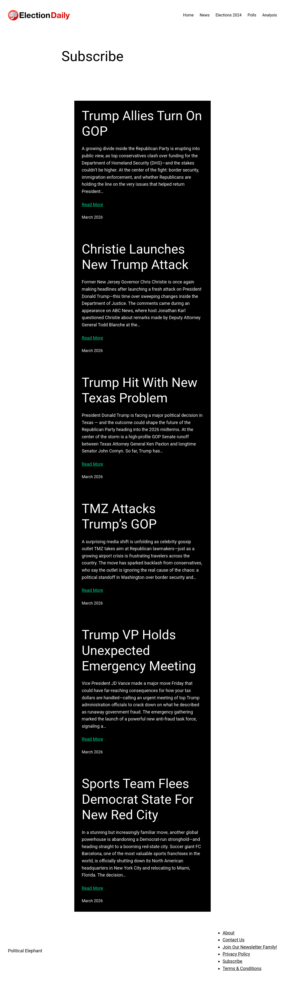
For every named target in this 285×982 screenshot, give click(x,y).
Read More (92, 204)
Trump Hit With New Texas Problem (139, 390)
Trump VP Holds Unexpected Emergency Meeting (139, 650)
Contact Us (234, 939)
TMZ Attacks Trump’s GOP (119, 516)
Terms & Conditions (242, 968)
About (229, 932)
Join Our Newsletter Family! (250, 947)
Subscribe (232, 961)
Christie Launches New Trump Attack (135, 257)
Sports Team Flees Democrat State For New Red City (137, 799)
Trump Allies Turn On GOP (142, 123)
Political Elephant (25, 950)
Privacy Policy (236, 954)
